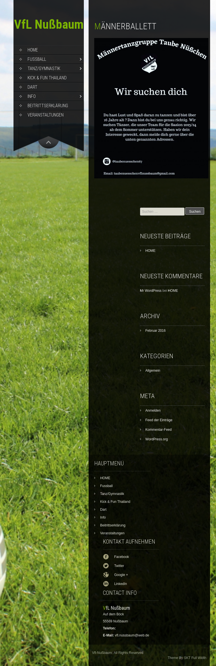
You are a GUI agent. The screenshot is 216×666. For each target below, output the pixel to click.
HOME (33, 50)
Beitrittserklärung (48, 105)
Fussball (37, 59)
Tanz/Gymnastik (44, 68)
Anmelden (153, 410)
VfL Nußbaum (49, 24)
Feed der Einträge (158, 420)
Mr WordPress (150, 291)
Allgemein (152, 371)
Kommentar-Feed (158, 430)
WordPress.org (156, 439)
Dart (32, 87)
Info (32, 96)
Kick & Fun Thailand (47, 77)
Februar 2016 (155, 331)
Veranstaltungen (46, 115)
